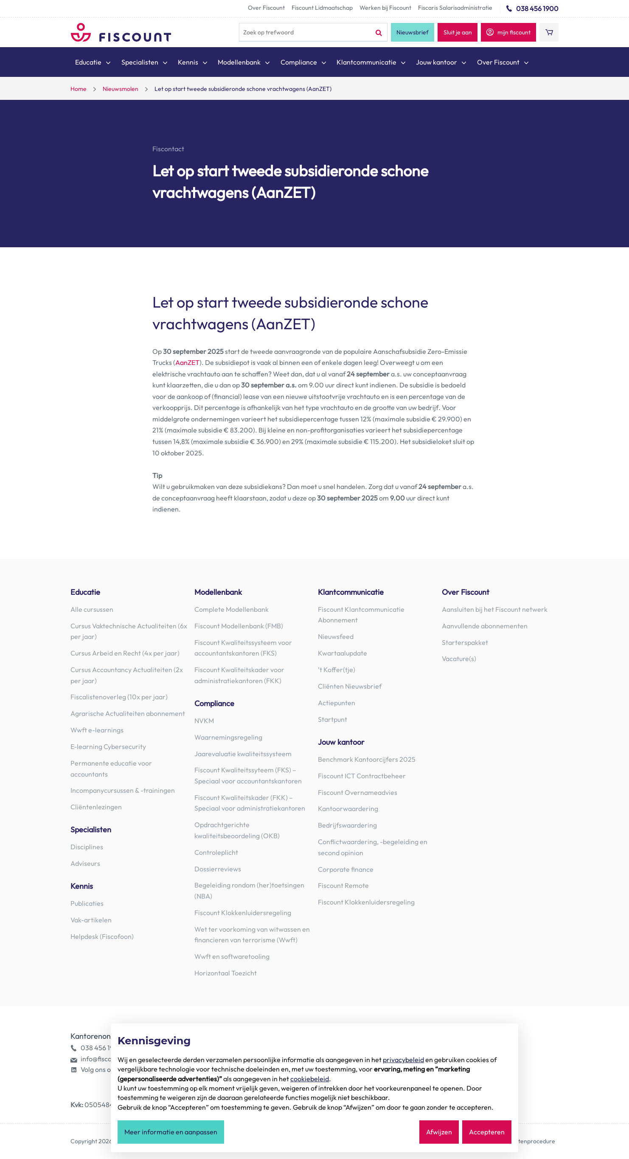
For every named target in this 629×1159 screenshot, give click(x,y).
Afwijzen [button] (439, 1132)
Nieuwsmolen (120, 89)
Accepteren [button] (487, 1132)
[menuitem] (93, 64)
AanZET (187, 362)
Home (78, 89)
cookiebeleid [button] (309, 1078)
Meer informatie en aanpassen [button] (170, 1132)
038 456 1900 (537, 8)
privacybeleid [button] (403, 1059)
